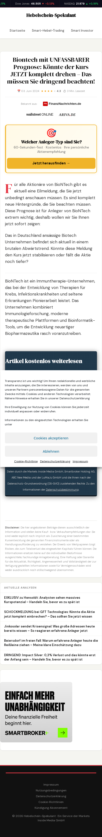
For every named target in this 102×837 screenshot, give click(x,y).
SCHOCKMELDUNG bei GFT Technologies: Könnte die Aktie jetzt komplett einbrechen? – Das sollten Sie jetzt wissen (49, 614)
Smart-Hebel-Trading (48, 30)
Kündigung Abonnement (51, 808)
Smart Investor (82, 30)
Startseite (17, 30)
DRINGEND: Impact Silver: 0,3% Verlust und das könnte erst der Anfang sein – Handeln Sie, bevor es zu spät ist (50, 657)
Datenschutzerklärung (75, 398)
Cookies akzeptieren (51, 438)
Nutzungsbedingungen (51, 790)
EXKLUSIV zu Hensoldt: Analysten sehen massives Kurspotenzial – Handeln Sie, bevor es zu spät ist (42, 600)
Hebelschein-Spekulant (51, 15)
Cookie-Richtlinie (26, 461)
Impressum (80, 461)
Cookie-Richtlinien (51, 802)
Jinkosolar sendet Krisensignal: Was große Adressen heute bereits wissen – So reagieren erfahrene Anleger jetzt (49, 628)
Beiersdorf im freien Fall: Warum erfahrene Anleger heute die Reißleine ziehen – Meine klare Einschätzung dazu (51, 643)
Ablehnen (51, 451)
